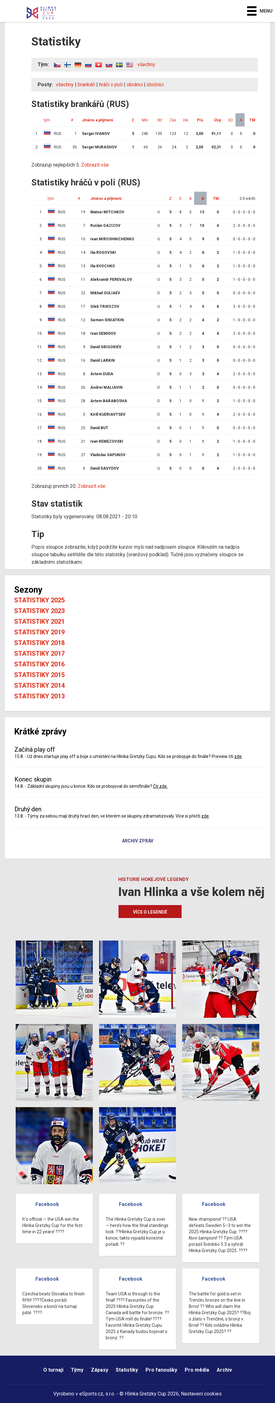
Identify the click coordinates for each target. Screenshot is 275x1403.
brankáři (86, 85)
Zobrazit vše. (95, 165)
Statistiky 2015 (39, 675)
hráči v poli (111, 85)
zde (238, 756)
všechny (146, 64)
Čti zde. (160, 786)
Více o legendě (150, 912)
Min (145, 120)
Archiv (224, 1370)
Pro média (197, 1370)
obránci (135, 85)
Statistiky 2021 (39, 621)
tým (47, 120)
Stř (159, 120)
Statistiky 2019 (39, 632)
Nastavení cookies (201, 1394)
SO (230, 120)
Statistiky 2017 (39, 653)
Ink (185, 120)
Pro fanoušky (161, 1370)
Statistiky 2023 (39, 611)
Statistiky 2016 (39, 664)
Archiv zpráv (137, 841)
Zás (172, 120)
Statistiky (127, 1370)
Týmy (77, 1370)
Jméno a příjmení (97, 120)
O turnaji (53, 1370)
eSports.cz (91, 1394)
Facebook (47, 1204)
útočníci (155, 85)
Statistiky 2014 (39, 685)
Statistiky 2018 (39, 643)
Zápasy (99, 1370)
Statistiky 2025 (39, 600)
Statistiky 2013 (39, 696)
